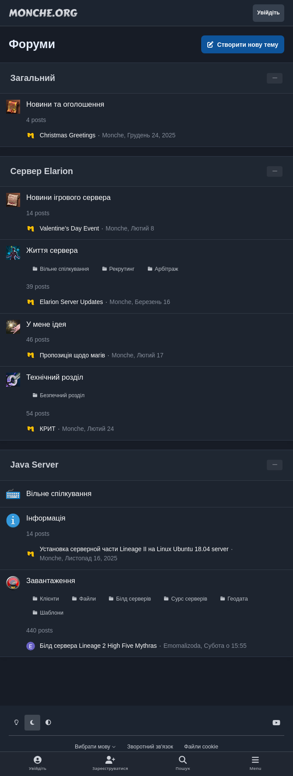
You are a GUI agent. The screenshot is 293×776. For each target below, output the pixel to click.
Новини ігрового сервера (68, 197)
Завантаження (50, 580)
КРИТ (48, 428)
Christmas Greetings (68, 135)
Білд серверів (133, 598)
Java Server (34, 464)
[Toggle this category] (275, 78)
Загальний (33, 78)
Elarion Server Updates (71, 302)
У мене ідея (46, 324)
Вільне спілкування (64, 269)
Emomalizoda (182, 645)
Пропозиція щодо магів (72, 355)
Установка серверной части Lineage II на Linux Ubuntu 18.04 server (134, 548)
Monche (113, 135)
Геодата (237, 598)
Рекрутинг (122, 269)
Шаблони (51, 612)
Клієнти (49, 598)
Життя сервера (52, 251)
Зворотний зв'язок (150, 747)
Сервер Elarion (41, 171)
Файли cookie (201, 747)
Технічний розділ (54, 377)
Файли (87, 598)
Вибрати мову (95, 747)
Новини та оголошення (65, 104)
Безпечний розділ (62, 396)
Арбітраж (166, 269)
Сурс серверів (189, 598)
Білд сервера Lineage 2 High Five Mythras (98, 645)
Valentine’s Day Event (69, 228)
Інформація (46, 518)
